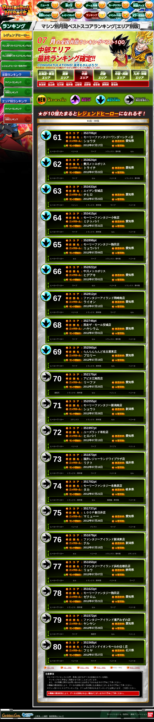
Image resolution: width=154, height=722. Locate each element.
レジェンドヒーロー (16, 35)
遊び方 (72, 4)
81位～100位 (135, 668)
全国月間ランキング (16, 92)
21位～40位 (84, 668)
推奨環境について (56, 716)
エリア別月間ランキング (16, 119)
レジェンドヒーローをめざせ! (16, 66)
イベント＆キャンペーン (119, 15)
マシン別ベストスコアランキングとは (16, 46)
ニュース (48, 4)
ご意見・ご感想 (41, 716)
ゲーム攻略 (95, 4)
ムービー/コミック (72, 15)
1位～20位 (67, 668)
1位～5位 (50, 668)
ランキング (95, 15)
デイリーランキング (16, 82)
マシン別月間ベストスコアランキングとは (16, 56)
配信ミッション (48, 15)
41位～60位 (101, 668)
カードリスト (119, 4)
